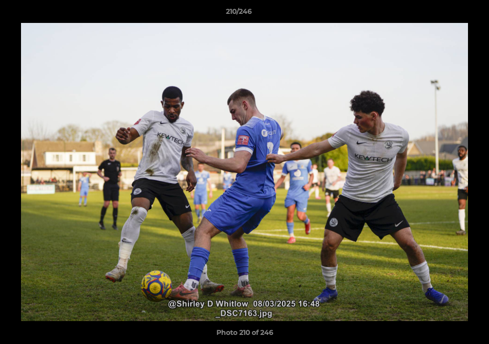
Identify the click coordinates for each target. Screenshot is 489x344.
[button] (449, 14)
